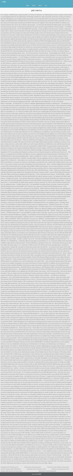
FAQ (46, 6)
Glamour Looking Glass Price (60, 469)
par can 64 (36, 10)
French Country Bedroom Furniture (58, 467)
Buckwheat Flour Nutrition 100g (36, 469)
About (34, 6)
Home (27, 6)
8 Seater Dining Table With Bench (11, 469)
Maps (40, 6)
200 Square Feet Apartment (32, 467)
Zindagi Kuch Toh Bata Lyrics (9, 467)
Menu (4, 2)
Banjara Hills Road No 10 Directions (11, 471)
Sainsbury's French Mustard (47, 471)
